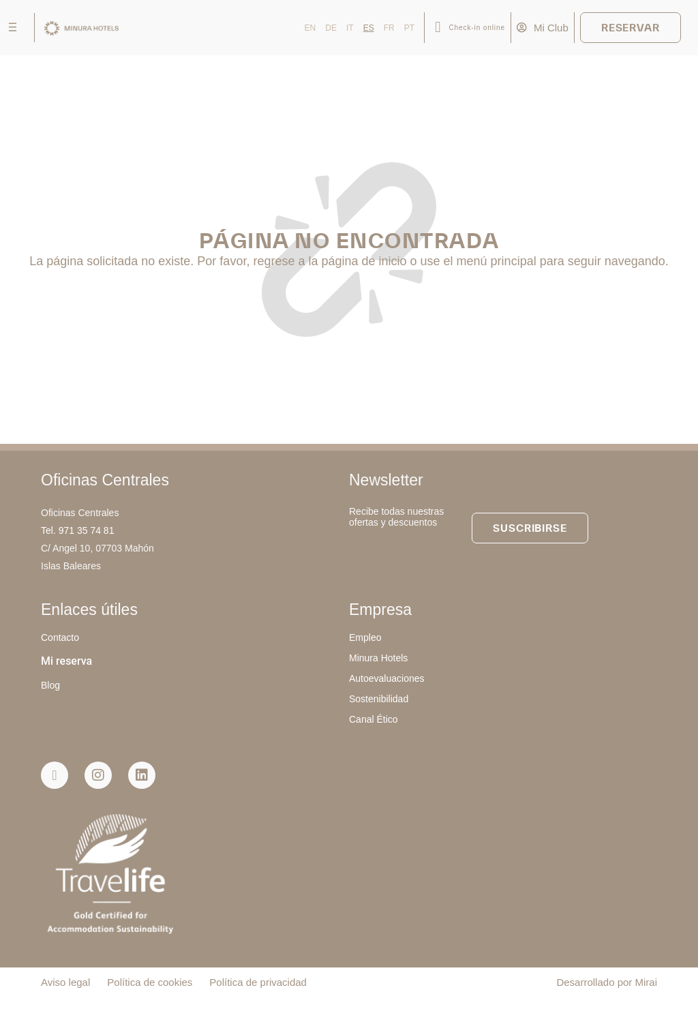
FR (389, 28)
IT (350, 28)
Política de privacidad (258, 982)
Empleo (365, 637)
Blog (50, 685)
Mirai (646, 982)
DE (331, 28)
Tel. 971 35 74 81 (77, 530)
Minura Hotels (378, 657)
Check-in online (476, 27)
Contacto (60, 637)
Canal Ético (373, 719)
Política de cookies (149, 982)
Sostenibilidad (378, 698)
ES (368, 28)
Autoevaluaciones (387, 678)
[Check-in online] (438, 27)
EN (310, 28)
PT (409, 28)
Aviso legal (65, 982)
